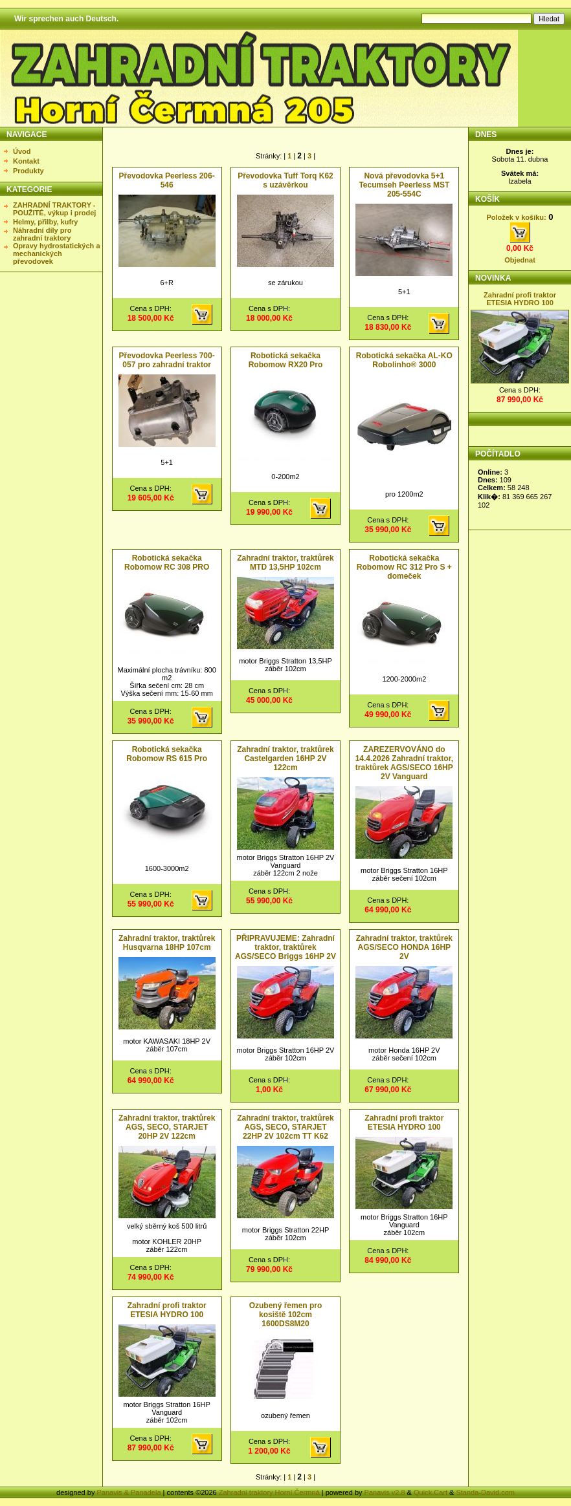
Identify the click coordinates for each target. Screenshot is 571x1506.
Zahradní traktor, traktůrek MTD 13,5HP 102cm (285, 563)
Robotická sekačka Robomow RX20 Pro (286, 360)
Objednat (519, 260)
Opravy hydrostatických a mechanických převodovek (56, 253)
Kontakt (26, 161)
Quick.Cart (430, 1492)
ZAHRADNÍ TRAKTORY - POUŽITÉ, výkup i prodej (54, 209)
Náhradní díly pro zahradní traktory (42, 234)
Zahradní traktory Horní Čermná (269, 1492)
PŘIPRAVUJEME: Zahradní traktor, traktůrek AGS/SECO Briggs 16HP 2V (285, 947)
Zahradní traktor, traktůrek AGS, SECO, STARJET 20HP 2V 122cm (166, 1127)
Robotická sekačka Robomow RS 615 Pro (166, 754)
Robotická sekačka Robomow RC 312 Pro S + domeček (404, 567)
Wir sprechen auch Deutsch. (66, 18)
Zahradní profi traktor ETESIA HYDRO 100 (403, 1122)
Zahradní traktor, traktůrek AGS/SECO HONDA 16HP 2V (404, 947)
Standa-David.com (485, 1492)
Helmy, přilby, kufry (45, 222)
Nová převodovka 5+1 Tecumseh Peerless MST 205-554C (404, 185)
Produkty (28, 171)
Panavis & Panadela (129, 1492)
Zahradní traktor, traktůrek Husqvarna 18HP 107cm (166, 943)
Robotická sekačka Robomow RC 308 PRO (166, 563)
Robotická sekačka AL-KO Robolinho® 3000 (404, 360)
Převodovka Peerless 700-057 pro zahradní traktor (167, 360)
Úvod (22, 151)
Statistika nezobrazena (521, 492)
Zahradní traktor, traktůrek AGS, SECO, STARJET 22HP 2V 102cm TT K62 (285, 1127)
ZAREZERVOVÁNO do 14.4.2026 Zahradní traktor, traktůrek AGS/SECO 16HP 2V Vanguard (404, 763)
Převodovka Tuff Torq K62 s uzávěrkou (285, 180)
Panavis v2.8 (384, 1492)
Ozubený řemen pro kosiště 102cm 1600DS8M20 (285, 1314)
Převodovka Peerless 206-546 (167, 180)
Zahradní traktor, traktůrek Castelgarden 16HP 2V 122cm (285, 758)
